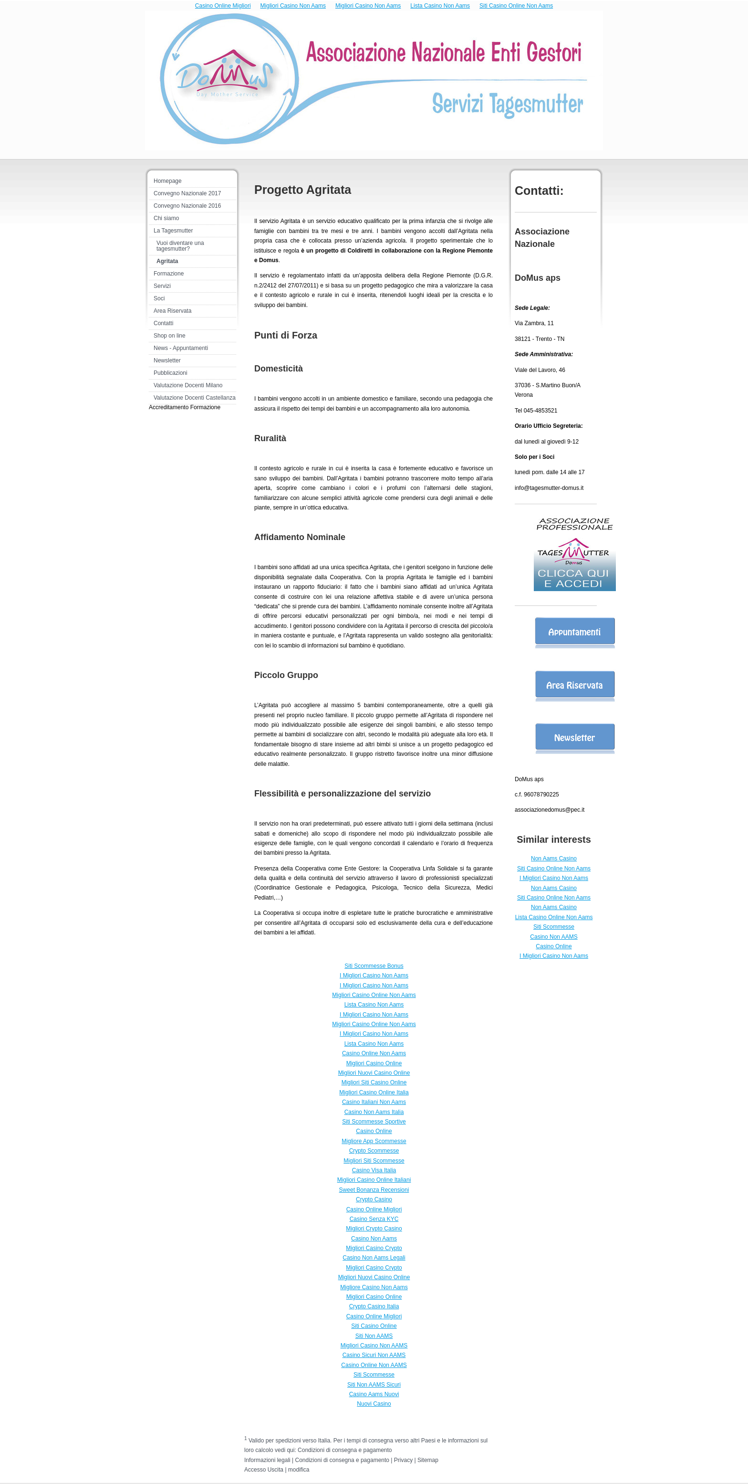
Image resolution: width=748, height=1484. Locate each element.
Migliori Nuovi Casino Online (374, 1073)
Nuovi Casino (374, 1403)
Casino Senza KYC (374, 1219)
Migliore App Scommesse (374, 1141)
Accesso (255, 1469)
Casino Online (553, 946)
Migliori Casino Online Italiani (374, 1180)
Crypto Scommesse (374, 1150)
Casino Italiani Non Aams (374, 1102)
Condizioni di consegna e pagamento (345, 1450)
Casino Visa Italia (374, 1170)
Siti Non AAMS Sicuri (374, 1384)
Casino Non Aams (374, 1238)
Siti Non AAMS (374, 1336)
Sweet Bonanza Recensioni (374, 1190)
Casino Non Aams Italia (374, 1112)
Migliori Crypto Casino (374, 1228)
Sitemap (427, 1460)
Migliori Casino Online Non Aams (374, 995)
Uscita (276, 1469)
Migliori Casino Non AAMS (374, 1345)
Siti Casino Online (373, 1326)
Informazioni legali (267, 1460)
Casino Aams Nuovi (374, 1394)
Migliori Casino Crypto (374, 1248)
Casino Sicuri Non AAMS (374, 1355)
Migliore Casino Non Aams (373, 1287)
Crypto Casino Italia (374, 1306)
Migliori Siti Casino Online (374, 1082)
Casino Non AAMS (553, 936)
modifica (299, 1469)
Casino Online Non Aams (374, 1053)
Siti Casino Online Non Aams (516, 5)
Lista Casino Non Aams (440, 5)
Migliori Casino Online (374, 1063)
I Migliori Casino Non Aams (553, 878)
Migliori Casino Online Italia (373, 1092)
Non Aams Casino (554, 858)
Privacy (403, 1460)
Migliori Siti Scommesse (373, 1160)
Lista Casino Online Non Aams (554, 917)
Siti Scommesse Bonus (373, 966)
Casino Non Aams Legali (374, 1257)
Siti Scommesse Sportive (373, 1121)
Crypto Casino (374, 1199)
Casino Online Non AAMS (373, 1365)
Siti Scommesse (553, 926)
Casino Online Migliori (223, 5)
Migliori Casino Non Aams (293, 5)
